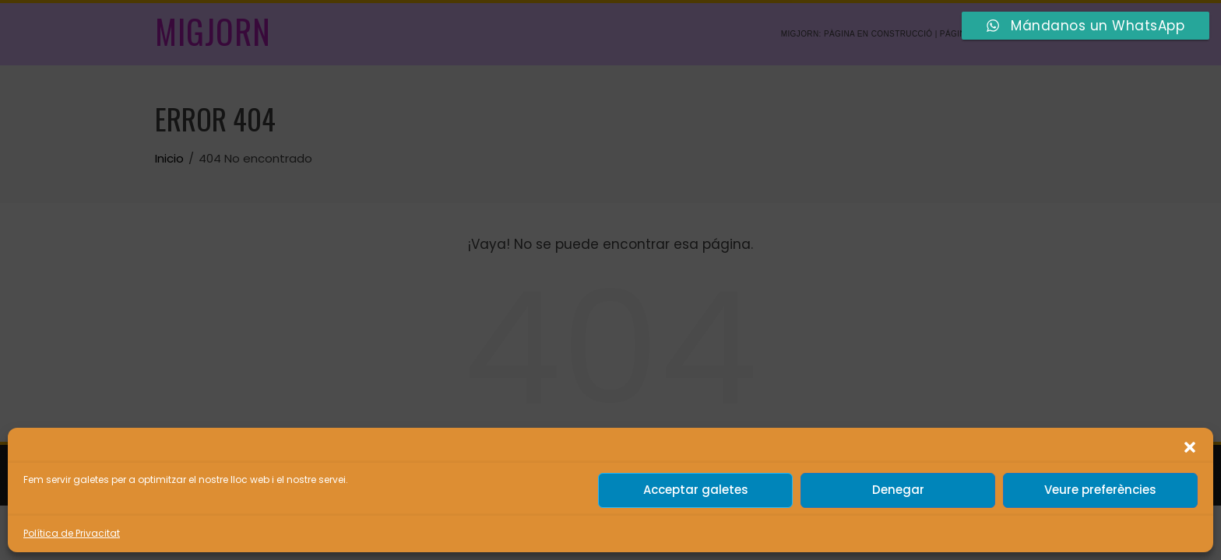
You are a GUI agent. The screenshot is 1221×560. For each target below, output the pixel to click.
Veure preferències (1100, 489)
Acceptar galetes (695, 489)
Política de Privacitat (71, 533)
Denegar (898, 489)
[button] (1190, 447)
